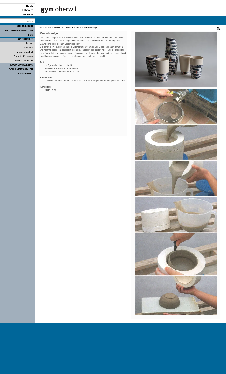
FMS (30, 34)
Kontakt (27, 10)
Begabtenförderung (23, 56)
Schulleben (25, 26)
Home (29, 6)
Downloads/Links (21, 65)
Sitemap (28, 14)
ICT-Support (25, 73)
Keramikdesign (90, 27)
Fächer (29, 43)
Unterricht (25, 39)
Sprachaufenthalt (24, 52)
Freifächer (28, 47)
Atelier (78, 27)
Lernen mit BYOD (24, 60)
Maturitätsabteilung (19, 30)
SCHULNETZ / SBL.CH (21, 69)
